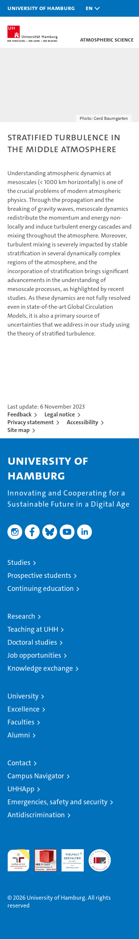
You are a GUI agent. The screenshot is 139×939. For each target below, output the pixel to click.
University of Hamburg (41, 8)
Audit (41, 853)
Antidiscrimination (36, 814)
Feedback (19, 414)
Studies (18, 562)
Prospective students (39, 575)
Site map (18, 430)
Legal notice (59, 414)
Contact (19, 763)
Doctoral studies (32, 642)
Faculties (20, 722)
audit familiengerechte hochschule (18, 860)
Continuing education (40, 588)
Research (21, 616)
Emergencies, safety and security (57, 802)
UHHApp (20, 789)
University (23, 696)
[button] (91, 8)
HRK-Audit (69, 857)
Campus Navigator (35, 776)
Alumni (18, 735)
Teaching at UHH (32, 629)
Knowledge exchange (40, 668)
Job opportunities (34, 655)
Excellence (23, 709)
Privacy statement (30, 422)
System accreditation (100, 857)
